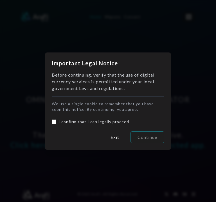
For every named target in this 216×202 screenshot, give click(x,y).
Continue (147, 137)
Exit (115, 137)
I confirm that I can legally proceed (93, 121)
